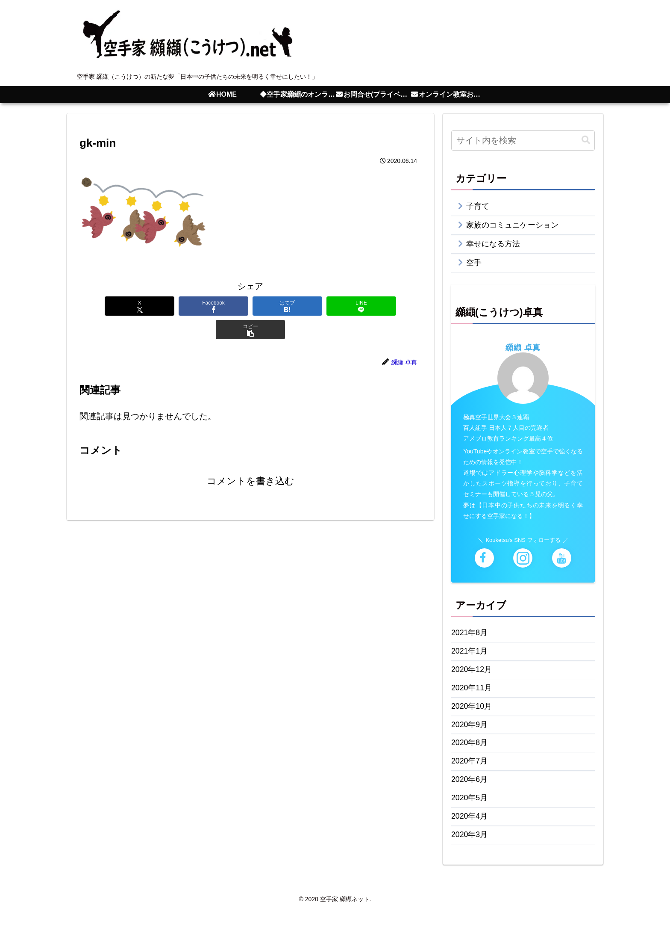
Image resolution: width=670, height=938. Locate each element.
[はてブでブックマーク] (250, 306)
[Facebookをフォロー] (484, 563)
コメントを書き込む (250, 458)
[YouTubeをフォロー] (561, 563)
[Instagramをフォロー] (522, 563)
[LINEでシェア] (319, 306)
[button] (388, 306)
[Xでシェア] (111, 306)
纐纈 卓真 (523, 353)
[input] (523, 140)
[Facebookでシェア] (181, 306)
